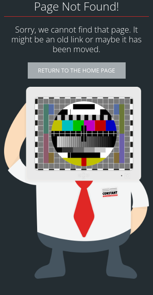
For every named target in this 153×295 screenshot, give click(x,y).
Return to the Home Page (76, 70)
